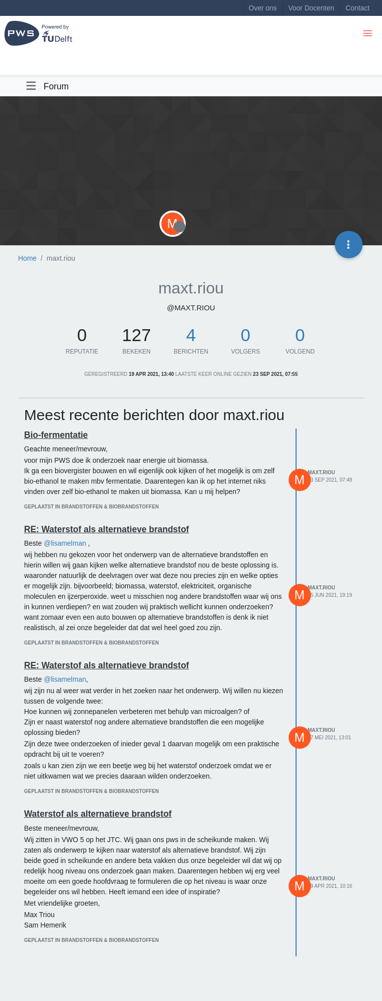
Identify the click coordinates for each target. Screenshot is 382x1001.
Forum (56, 86)
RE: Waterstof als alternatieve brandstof (106, 529)
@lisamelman (65, 543)
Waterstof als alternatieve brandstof (98, 814)
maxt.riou (321, 472)
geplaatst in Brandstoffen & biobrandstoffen (91, 506)
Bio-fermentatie (56, 435)
